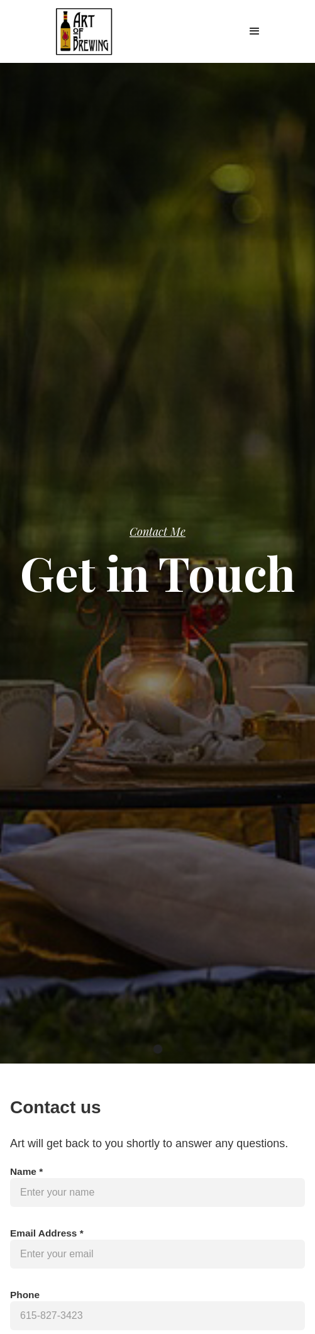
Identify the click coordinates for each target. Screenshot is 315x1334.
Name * (26, 1171)
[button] (255, 31)
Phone (25, 1294)
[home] (81, 31)
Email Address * (47, 1233)
